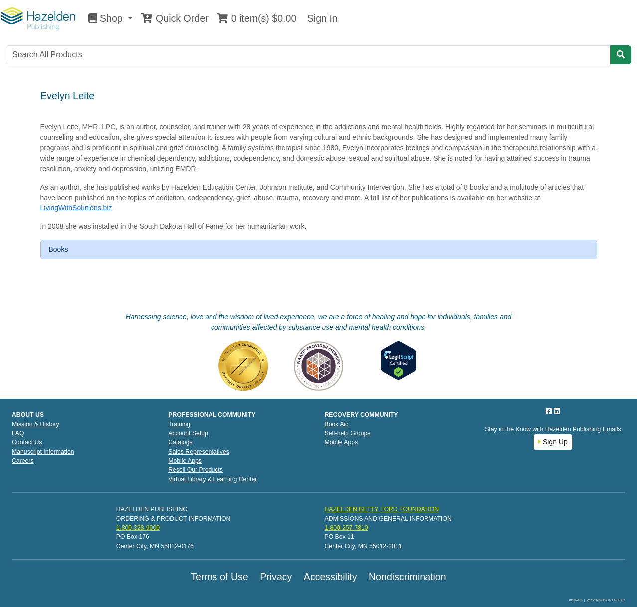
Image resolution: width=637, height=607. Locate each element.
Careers (23, 460)
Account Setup (188, 433)
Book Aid (337, 424)
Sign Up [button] (553, 442)
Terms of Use (219, 576)
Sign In (320, 18)
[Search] (308, 54)
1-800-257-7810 (346, 527)
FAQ (18, 433)
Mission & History (35, 424)
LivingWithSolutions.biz (76, 208)
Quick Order (175, 18)
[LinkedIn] (557, 411)
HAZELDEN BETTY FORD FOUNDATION (381, 509)
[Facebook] (550, 411)
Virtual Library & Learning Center (212, 479)
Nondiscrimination (407, 576)
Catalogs (180, 442)
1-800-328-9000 (138, 527)
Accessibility (330, 576)
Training (179, 424)
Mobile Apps (185, 460)
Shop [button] (106, 18)
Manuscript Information (43, 451)
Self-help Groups (348, 433)
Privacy (276, 576)
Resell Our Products (195, 469)
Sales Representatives (198, 451)
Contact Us (27, 442)
